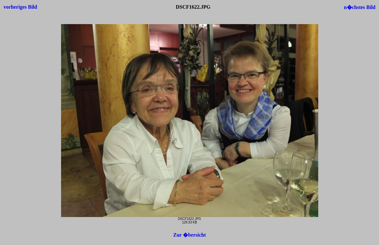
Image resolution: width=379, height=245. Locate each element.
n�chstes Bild (359, 7)
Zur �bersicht (189, 235)
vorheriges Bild (20, 7)
